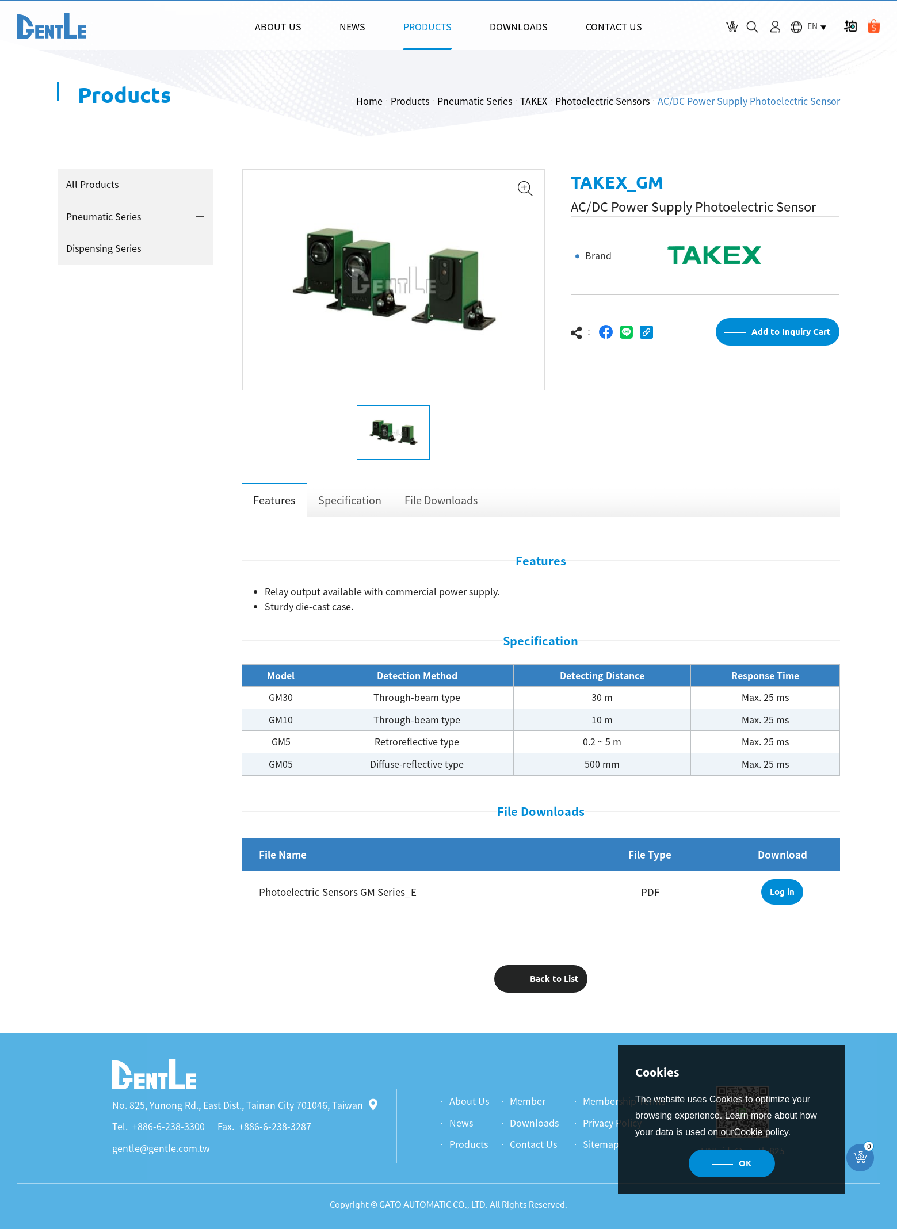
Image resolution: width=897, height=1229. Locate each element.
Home (369, 101)
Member (527, 1101)
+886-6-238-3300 (168, 1126)
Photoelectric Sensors (602, 101)
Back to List (554, 978)
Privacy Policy (612, 1123)
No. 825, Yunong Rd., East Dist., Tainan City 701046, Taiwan (244, 1105)
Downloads (534, 1123)
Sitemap (601, 1144)
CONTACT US (614, 26)
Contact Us (533, 1144)
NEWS (352, 26)
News (461, 1123)
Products (410, 101)
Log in (782, 892)
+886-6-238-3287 (275, 1126)
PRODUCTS (427, 26)
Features (274, 500)
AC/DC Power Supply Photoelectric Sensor (749, 101)
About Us (469, 1101)
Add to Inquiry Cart (791, 331)
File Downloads (441, 500)
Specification (349, 500)
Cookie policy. (762, 1132)
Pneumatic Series (474, 101)
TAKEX (533, 101)
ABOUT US (278, 26)
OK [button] (745, 1163)
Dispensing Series (103, 248)
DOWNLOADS (519, 26)
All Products (92, 184)
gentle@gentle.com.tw (161, 1148)
